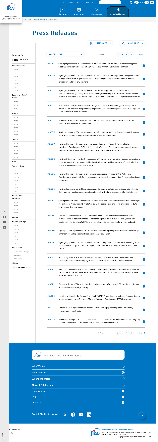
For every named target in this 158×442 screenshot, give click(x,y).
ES (152, 2)
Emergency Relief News (19, 96)
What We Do (39, 372)
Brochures (17, 255)
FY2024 (16, 77)
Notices (15, 113)
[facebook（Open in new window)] (4, 217)
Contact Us (89, 2)
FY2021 (16, 87)
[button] (100, 43)
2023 (15, 109)
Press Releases (18, 65)
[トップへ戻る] (142, 415)
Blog (14, 161)
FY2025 (16, 73)
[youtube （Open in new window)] (81, 414)
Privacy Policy (9, 433)
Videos (15, 263)
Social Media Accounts (21, 267)
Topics (15, 139)
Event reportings (19, 221)
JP (136, 2)
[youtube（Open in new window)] (4, 222)
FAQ (78, 2)
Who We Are (38, 366)
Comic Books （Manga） (22, 252)
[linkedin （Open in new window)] (89, 414)
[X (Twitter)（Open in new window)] (4, 212)
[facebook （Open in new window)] (73, 414)
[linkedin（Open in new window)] (4, 227)
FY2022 (16, 84)
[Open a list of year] (65, 54)
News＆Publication (42, 385)
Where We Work (41, 378)
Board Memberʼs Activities (19, 196)
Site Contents (68, 2)
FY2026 (16, 70)
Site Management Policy (12, 429)
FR (147, 2)
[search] (110, 2)
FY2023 (16, 80)
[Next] (142, 54)
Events (15, 217)
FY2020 (16, 91)
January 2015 (18, 259)
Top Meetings (18, 166)
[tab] (131, 2)
